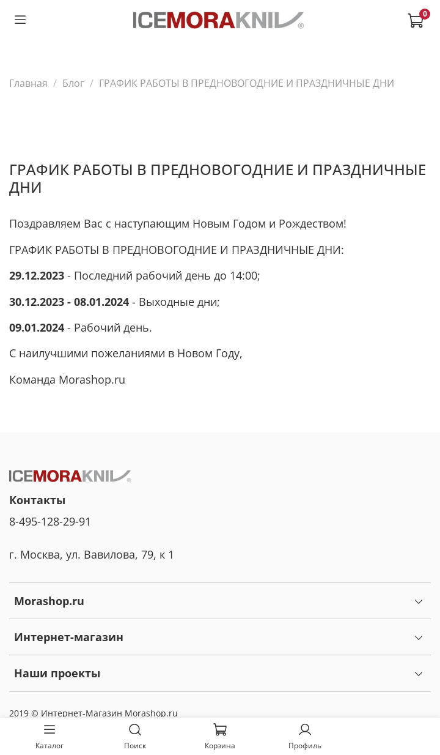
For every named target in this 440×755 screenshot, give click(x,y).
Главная (28, 83)
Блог (73, 83)
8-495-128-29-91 (50, 521)
